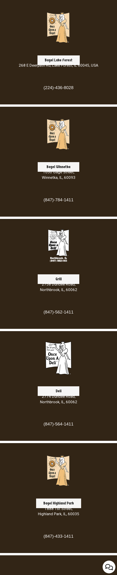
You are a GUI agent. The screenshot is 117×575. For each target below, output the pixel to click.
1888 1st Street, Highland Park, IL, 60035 (58, 511)
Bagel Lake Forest (54, 82)
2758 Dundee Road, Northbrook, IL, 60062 (58, 287)
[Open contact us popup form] (109, 567)
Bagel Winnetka (54, 189)
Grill (50, 301)
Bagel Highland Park (55, 525)
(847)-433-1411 (59, 536)
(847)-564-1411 (59, 424)
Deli (49, 413)
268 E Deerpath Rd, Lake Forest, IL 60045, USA (58, 65)
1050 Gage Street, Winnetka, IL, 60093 (58, 175)
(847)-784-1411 (59, 199)
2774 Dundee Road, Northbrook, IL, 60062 (58, 399)
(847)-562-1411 (59, 312)
